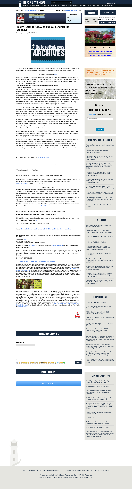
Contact (50, 470)
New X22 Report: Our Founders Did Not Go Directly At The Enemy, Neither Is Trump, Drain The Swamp (99, 173)
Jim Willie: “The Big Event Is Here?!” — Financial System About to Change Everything (100, 187)
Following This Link (24, 306)
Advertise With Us (35, 470)
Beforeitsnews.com (30, 11)
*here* (37, 220)
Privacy (56, 470)
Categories (110, 5)
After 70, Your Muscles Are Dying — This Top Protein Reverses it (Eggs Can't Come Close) (99, 192)
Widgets (106, 470)
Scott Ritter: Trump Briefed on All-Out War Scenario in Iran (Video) (98, 225)
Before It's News (34, 2)
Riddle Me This (90, 418)
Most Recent (96, 5)
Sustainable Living (66, 5)
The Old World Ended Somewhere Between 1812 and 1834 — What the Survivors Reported (99, 392)
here (55, 74)
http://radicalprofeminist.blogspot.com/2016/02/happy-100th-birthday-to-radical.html (46, 229)
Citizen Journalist (57, 245)
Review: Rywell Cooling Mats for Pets (97, 386)
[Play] (100, 36)
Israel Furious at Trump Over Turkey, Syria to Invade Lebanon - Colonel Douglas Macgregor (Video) (100, 360)
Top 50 (89, 5)
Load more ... (49, 383)
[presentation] (100, 124)
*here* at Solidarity (43, 157)
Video (84, 5)
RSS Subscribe (96, 470)
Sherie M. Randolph (22, 183)
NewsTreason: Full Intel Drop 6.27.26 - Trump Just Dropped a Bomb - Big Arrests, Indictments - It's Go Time (99, 330)
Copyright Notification (81, 470)
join (25, 239)
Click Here (32, 245)
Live (80, 5)
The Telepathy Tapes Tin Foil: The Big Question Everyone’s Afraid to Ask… (97, 381)
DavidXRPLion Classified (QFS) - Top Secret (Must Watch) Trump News (99, 324)
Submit (100, 129)
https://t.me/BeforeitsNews (94, 93)
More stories (41, 21)
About (25, 470)
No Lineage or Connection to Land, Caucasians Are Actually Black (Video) (97, 422)
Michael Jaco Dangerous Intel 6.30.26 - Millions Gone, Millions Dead (98, 312)
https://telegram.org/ (108, 88)
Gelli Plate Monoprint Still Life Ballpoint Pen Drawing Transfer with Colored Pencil (99, 398)
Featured (25, 5)
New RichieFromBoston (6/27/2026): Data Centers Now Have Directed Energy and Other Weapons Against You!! (100, 346)
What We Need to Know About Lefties (97, 427)
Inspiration (75, 5)
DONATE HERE (91, 13)
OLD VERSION (108, 12)
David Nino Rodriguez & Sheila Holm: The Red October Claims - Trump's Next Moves (99, 231)
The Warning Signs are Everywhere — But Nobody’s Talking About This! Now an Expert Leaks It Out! (99, 199)
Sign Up (113, 3)
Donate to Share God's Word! (100, 55)
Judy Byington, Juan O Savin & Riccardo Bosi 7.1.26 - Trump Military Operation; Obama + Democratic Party (99, 158)
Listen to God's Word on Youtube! (100, 52)
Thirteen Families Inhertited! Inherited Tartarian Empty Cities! (97, 151)
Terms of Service (67, 470)
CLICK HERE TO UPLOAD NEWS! (107, 22)
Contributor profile (32, 21)
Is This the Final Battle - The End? (96, 242)
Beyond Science (45, 5)
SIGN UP (92, 115)
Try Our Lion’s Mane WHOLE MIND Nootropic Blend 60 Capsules (35, 261)
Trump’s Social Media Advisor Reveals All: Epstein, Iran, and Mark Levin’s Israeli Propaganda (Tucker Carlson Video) (98, 353)
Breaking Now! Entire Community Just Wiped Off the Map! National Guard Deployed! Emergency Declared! (99, 181)
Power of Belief (55, 5)
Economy (32, 5)
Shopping (103, 5)
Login (108, 3)
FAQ (44, 470)
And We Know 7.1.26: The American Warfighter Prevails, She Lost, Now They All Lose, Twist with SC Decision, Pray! (99, 247)
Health (37, 5)
